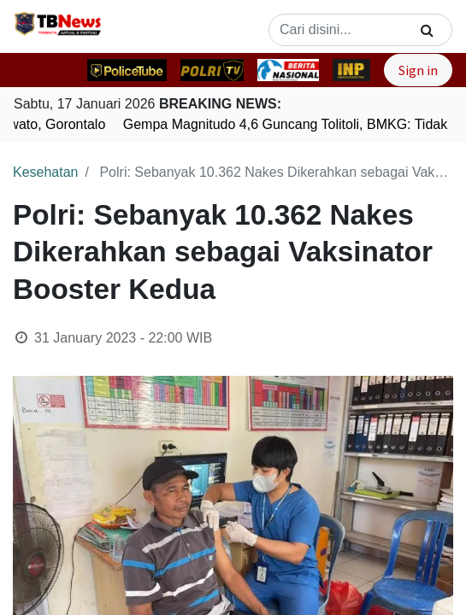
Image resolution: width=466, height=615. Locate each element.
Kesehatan (46, 172)
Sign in (418, 70)
